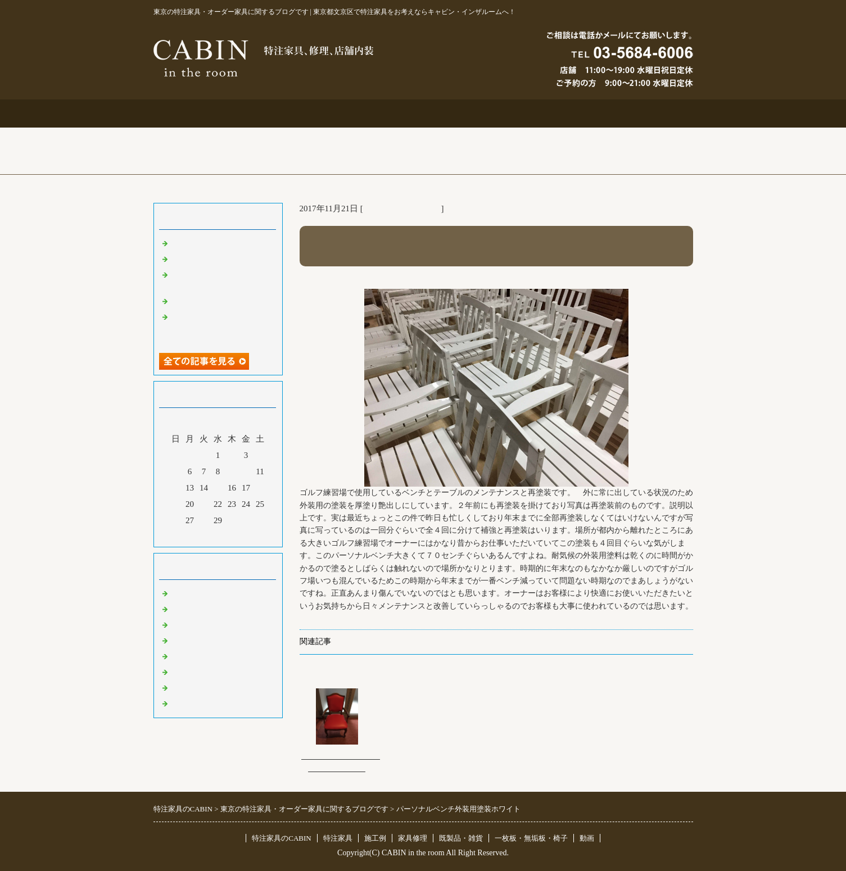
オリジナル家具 (199, 671)
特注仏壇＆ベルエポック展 (221, 242)
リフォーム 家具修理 (402, 208)
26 (175, 520)
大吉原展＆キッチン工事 (216, 258)
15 (218, 487)
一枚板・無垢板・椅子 (531, 838)
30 (232, 520)
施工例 (423, 113)
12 (175, 487)
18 (260, 487)
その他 (183, 655)
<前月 (196, 535)
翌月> (239, 535)
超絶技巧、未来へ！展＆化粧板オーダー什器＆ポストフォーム (221, 327)
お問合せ (531, 113)
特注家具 (315, 113)
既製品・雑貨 (195, 624)
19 (175, 504)
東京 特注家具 (196, 592)
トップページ (207, 113)
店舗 (178, 640)
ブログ (639, 113)
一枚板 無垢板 (199, 687)
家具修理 (412, 838)
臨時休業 (187, 702)
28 (204, 520)
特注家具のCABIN (281, 838)
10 (246, 471)
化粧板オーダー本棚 (208, 300)
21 (204, 504)
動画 (587, 838)
